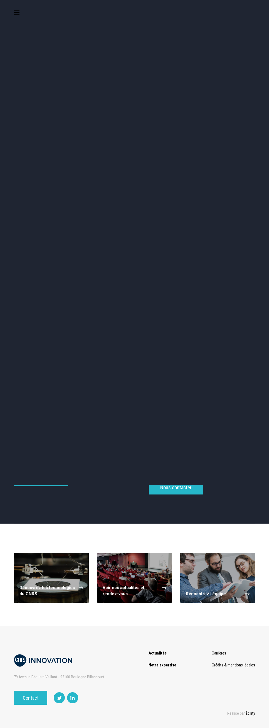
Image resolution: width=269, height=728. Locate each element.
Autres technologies (227, 221)
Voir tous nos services (41, 482)
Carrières (219, 653)
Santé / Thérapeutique (103, 197)
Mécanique (42, 197)
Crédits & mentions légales (233, 665)
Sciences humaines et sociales (227, 150)
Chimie (103, 173)
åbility (250, 713)
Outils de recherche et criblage (134, 221)
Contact (31, 698)
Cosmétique (104, 150)
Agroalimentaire (42, 173)
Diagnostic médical (165, 197)
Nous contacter (176, 490)
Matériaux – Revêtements (227, 197)
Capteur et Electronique (227, 173)
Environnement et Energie (42, 150)
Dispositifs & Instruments (165, 173)
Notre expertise (162, 665)
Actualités (158, 653)
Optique (42, 221)
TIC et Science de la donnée (165, 150)
